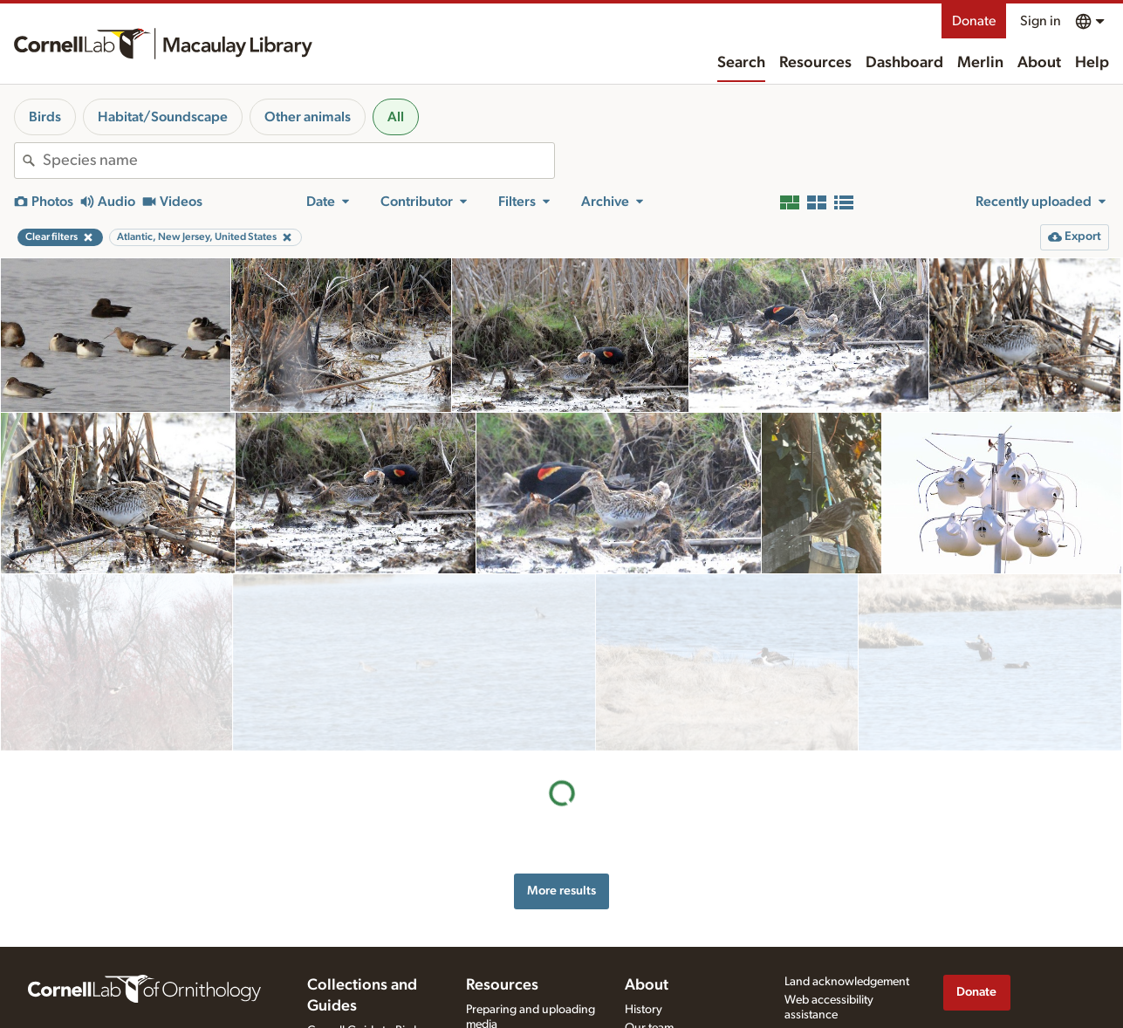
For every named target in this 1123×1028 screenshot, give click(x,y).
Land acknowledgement (846, 941)
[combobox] (298, 160)
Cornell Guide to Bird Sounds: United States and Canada (364, 1005)
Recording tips (503, 1003)
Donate (974, 21)
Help (1092, 63)
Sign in (1040, 21)
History (643, 969)
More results (561, 713)
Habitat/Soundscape (163, 117)
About (1039, 63)
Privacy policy (820, 993)
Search (741, 63)
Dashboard (904, 63)
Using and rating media (525, 1021)
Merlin (980, 63)
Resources (815, 63)
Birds (45, 117)
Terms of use (816, 1011)
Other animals (307, 117)
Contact (645, 1006)
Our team (649, 988)
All (395, 117)
